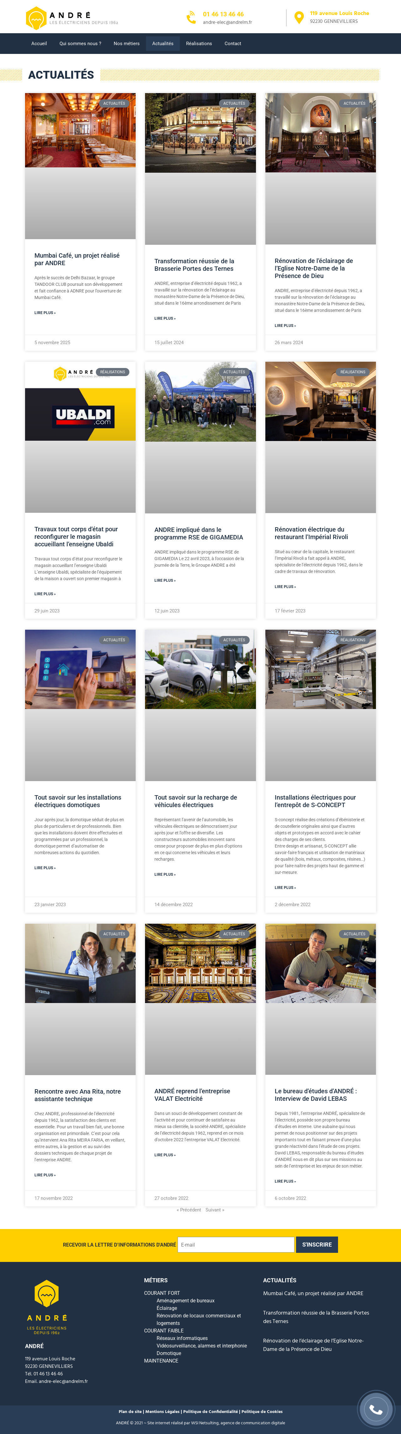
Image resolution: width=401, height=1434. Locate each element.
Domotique (169, 1353)
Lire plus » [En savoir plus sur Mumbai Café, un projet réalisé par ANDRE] (45, 313)
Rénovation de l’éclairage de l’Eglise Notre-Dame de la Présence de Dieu (314, 268)
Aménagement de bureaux (186, 1301)
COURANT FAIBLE (164, 1331)
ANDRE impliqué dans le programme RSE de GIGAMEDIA (198, 533)
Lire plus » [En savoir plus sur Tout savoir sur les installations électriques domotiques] (45, 868)
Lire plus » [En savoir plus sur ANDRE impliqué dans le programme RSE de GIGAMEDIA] (165, 580)
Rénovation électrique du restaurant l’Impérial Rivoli (311, 533)
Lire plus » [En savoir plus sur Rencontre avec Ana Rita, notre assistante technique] (45, 1175)
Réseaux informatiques (182, 1338)
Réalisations (199, 43)
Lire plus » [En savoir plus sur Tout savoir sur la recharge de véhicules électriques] (165, 874)
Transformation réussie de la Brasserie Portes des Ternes (194, 264)
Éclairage (167, 1308)
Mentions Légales (163, 1412)
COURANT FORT (162, 1293)
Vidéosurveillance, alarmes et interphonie (202, 1346)
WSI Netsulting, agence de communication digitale (238, 1423)
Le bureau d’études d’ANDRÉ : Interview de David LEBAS (316, 1094)
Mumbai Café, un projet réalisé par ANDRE (313, 1293)
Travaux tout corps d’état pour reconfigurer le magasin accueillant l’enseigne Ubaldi (76, 536)
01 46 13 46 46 (223, 14)
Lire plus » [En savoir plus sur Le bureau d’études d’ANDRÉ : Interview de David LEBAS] (285, 1181)
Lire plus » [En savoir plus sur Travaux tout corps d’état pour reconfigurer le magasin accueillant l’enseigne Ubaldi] (45, 594)
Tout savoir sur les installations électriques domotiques (77, 801)
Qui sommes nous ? (80, 43)
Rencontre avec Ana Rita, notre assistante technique (77, 1095)
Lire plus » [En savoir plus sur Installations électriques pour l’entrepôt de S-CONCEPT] (285, 887)
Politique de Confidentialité (210, 1412)
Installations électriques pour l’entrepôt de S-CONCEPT (315, 801)
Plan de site (131, 1412)
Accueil (39, 43)
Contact (233, 43)
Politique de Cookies (262, 1412)
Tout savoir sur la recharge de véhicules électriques (195, 801)
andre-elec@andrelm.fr (63, 1382)
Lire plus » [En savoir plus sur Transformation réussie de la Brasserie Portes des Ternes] (165, 318)
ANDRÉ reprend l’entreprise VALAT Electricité (192, 1094)
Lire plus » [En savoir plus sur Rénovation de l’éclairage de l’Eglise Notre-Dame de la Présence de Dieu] (285, 325)
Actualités (163, 43)
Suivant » (215, 1210)
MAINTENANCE (161, 1361)
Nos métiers (127, 43)
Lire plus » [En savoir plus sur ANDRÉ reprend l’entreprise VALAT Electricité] (165, 1155)
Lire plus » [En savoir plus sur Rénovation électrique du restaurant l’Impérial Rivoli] (285, 587)
